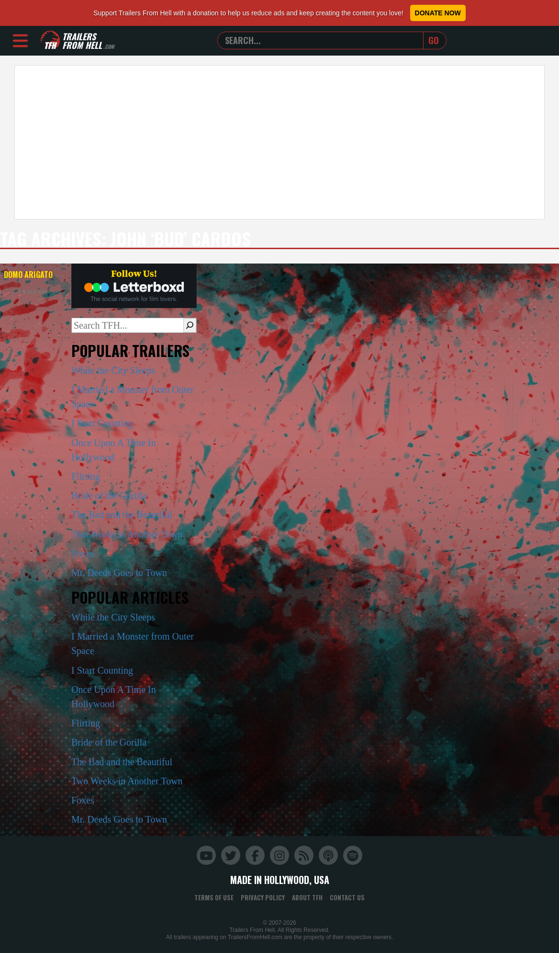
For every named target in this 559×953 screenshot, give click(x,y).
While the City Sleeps (113, 370)
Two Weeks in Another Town (127, 534)
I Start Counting (102, 423)
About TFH (307, 897)
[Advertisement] (279, 142)
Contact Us (347, 897)
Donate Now (438, 13)
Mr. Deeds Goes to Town (119, 572)
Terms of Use (214, 897)
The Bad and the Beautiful (121, 514)
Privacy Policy (263, 897)
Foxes (82, 553)
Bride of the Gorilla (108, 495)
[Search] (189, 325)
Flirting (85, 476)
